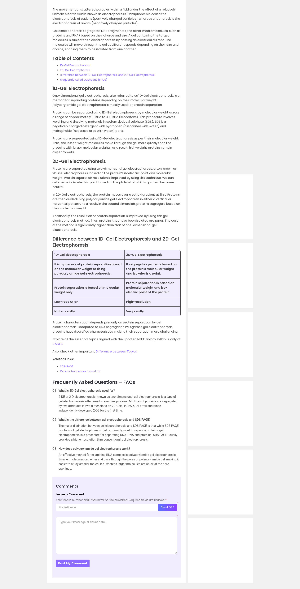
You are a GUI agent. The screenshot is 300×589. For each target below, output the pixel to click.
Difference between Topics (116, 351)
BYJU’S (57, 344)
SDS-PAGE (66, 366)
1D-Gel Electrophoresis (75, 65)
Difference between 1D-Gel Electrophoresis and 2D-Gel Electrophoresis (107, 75)
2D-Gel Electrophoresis (75, 70)
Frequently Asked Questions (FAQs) (83, 80)
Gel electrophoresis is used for (80, 371)
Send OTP (167, 507)
